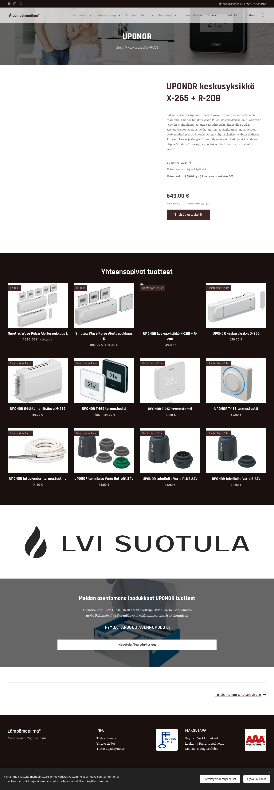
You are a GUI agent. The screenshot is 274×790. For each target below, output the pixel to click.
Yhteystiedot (105, 743)
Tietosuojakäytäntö (110, 748)
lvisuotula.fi (259, 3)
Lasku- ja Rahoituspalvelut (204, 743)
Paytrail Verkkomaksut (201, 738)
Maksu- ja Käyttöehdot (201, 748)
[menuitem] (82, 15)
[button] (232, 15)
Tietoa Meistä (106, 738)
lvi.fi (248, 3)
